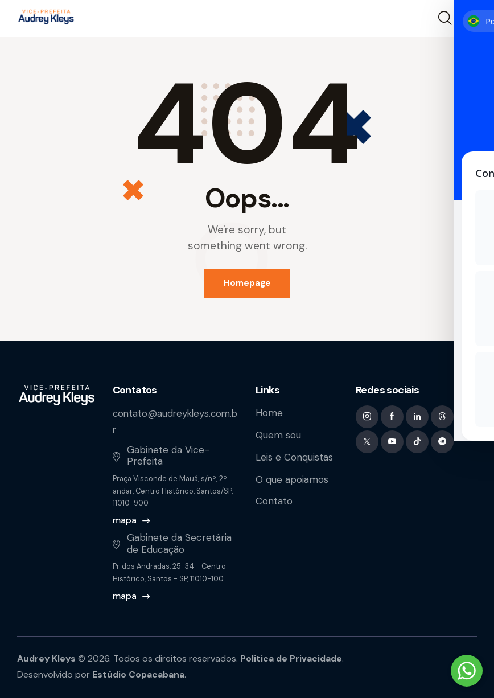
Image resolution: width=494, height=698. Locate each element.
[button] (469, 19)
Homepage (247, 283)
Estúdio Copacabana (139, 674)
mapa (125, 520)
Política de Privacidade (293, 658)
